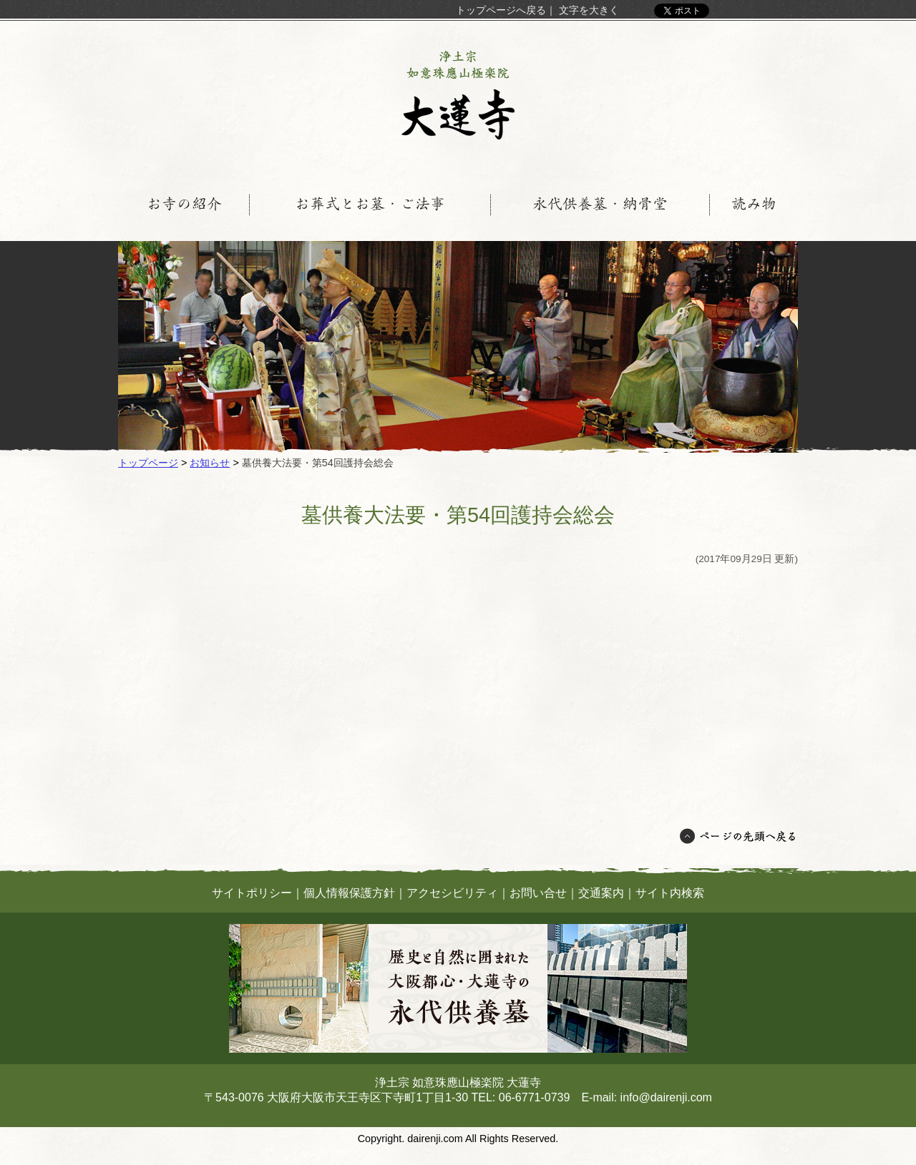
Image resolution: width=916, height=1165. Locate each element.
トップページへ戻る (501, 10)
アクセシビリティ (452, 893)
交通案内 (601, 893)
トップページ (148, 462)
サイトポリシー (252, 893)
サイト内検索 (669, 893)
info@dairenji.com (666, 1097)
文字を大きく (589, 10)
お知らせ (210, 462)
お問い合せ (538, 893)
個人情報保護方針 (349, 893)
